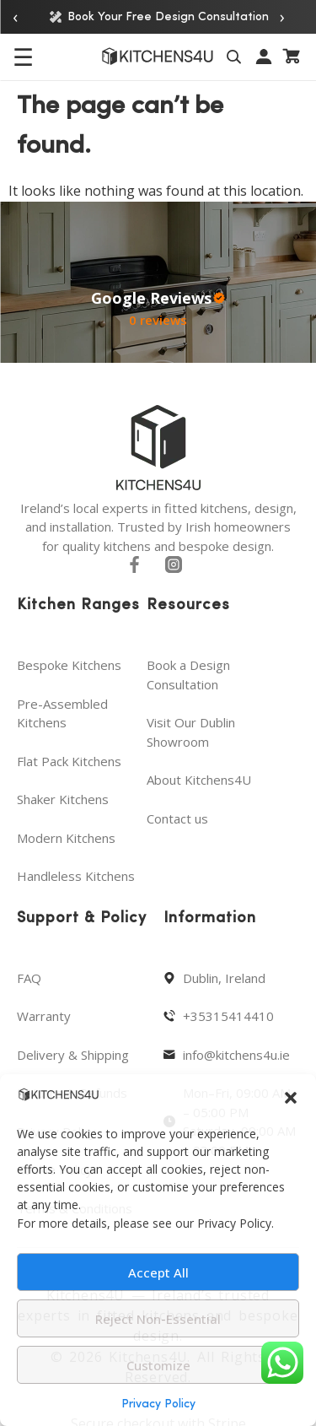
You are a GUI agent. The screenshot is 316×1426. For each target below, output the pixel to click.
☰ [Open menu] (23, 57)
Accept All (158, 1272)
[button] (290, 1097)
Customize (158, 1365)
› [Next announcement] (282, 16)
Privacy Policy (158, 1404)
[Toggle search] (236, 56)
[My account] (265, 56)
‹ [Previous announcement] (15, 16)
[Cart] (292, 56)
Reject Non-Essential (158, 1318)
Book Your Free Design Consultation (158, 17)
